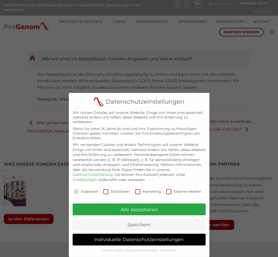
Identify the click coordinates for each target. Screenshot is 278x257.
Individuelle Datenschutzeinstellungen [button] (139, 236)
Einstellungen (85, 176)
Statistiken (116, 188)
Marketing (148, 188)
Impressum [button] (168, 247)
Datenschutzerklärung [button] (142, 247)
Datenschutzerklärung (93, 171)
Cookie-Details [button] (112, 247)
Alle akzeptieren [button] (139, 206)
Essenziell (86, 188)
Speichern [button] (139, 221)
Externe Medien (183, 188)
